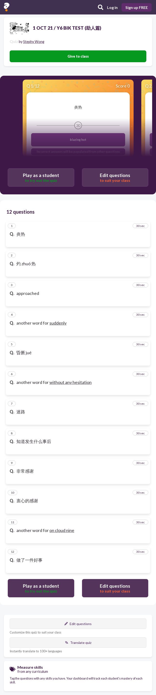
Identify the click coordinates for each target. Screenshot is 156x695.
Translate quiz (78, 642)
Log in (112, 7)
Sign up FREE (136, 7)
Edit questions (78, 624)
